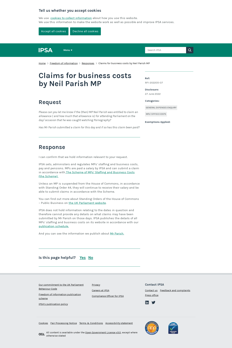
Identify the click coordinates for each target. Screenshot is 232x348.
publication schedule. (54, 226)
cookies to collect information (71, 18)
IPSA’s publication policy (53, 304)
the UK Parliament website (87, 203)
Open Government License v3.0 (103, 332)
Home (42, 63)
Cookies (43, 323)
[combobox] (165, 50)
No (90, 257)
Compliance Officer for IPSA (108, 296)
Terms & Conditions (91, 323)
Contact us (151, 290)
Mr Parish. (117, 233)
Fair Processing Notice (63, 323)
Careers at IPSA (100, 290)
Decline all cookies (85, 31)
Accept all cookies (53, 31)
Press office (151, 295)
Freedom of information (64, 63)
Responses (88, 63)
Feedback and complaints (175, 290)
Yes (83, 257)
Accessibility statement (119, 323)
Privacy (96, 284)
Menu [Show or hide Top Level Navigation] (66, 50)
